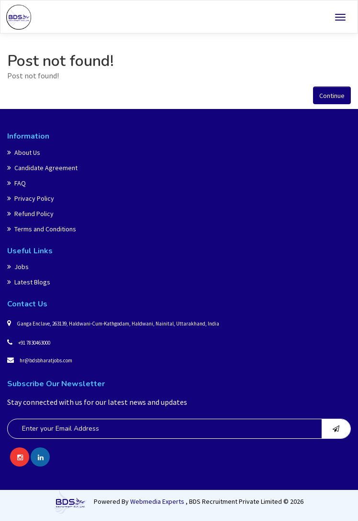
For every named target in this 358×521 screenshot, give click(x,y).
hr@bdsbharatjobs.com (39, 360)
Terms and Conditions (41, 229)
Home (15, 43)
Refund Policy (30, 213)
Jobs (18, 266)
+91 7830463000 (28, 342)
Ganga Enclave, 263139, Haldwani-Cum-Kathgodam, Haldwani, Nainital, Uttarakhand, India (113, 323)
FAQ (16, 183)
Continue (332, 95)
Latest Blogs (28, 282)
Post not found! (58, 43)
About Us (23, 152)
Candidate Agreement (42, 167)
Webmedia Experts (158, 501)
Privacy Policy (30, 198)
